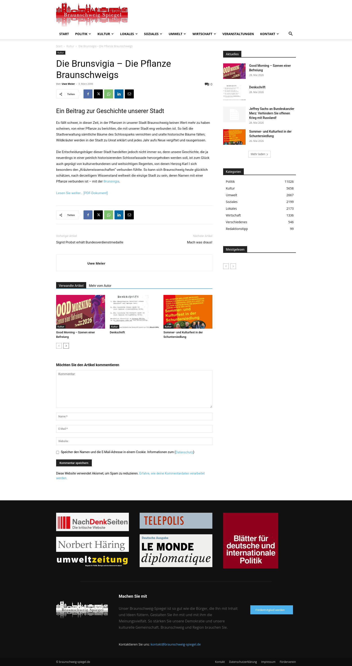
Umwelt (177, 34)
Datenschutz (184, 452)
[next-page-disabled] (233, 266)
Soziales (153, 34)
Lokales (128, 34)
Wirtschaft (204, 34)
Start (64, 34)
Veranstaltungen (238, 34)
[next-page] (66, 346)
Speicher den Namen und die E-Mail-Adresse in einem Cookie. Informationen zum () (127, 452)
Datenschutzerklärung (243, 662)
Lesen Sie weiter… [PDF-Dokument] (82, 193)
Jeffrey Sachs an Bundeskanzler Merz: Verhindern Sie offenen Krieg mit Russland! (271, 113)
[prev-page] (59, 346)
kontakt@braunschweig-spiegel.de (176, 644)
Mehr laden (259, 154)
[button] (290, 34)
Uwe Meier (68, 83)
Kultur (105, 34)
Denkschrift (117, 332)
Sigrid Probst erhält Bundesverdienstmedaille (89, 242)
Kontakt (269, 34)
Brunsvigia (111, 181)
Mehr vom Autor (100, 285)
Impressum (268, 662)
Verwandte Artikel (71, 285)
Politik (83, 34)
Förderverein (288, 662)
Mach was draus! (199, 242)
